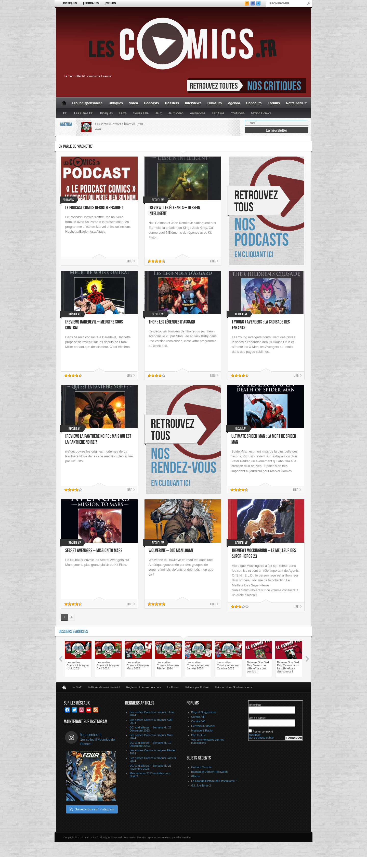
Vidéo (133, 103)
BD (65, 113)
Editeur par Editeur (197, 687)
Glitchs (195, 776)
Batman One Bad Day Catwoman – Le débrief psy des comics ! (288, 667)
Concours (254, 103)
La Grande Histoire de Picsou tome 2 (214, 780)
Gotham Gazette (201, 767)
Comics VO (198, 721)
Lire (129, 261)
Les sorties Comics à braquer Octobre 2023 (228, 665)
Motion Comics (261, 113)
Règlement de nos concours (143, 687)
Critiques (116, 103)
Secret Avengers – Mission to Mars (93, 551)
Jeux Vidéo (176, 113)
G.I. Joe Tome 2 (201, 785)
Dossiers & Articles (73, 631)
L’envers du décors (203, 725)
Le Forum (173, 687)
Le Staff (77, 687)
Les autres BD (84, 113)
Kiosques (106, 113)
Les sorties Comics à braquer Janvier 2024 (198, 665)
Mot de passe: (257, 717)
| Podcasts (91, 3)
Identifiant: (254, 704)
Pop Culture (198, 735)
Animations (197, 113)
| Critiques (69, 3)
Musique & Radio (202, 730)
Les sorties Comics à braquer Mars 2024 (138, 665)
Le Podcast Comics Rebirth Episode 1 (94, 208)
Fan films (218, 113)
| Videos (110, 3)
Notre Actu (295, 103)
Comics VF (198, 716)
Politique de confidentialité (104, 687)
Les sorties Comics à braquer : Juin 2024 (78, 665)
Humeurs (214, 103)
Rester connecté (263, 731)
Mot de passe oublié (260, 737)
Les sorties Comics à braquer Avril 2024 (108, 665)
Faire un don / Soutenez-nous (233, 687)
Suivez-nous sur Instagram (92, 809)
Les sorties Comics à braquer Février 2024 (168, 665)
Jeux (158, 113)
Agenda (234, 103)
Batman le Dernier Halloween (209, 771)
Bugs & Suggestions (203, 712)
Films (123, 113)
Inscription (254, 734)
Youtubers (238, 113)
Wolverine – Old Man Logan (171, 551)
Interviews (193, 103)
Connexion (294, 738)
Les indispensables (87, 103)
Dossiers (172, 103)
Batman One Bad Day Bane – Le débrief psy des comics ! (258, 667)
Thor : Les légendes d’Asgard (172, 322)
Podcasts (151, 103)
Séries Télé (141, 113)
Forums (274, 103)
